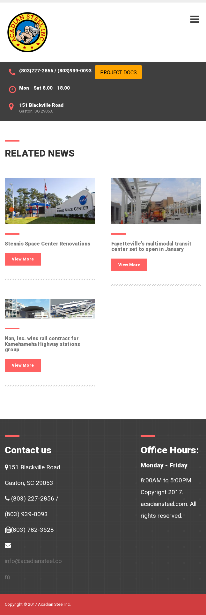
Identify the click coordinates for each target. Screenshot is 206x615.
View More (23, 259)
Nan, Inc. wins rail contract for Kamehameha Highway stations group (42, 344)
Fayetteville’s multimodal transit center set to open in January (151, 247)
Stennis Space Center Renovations (47, 244)
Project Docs (118, 73)
